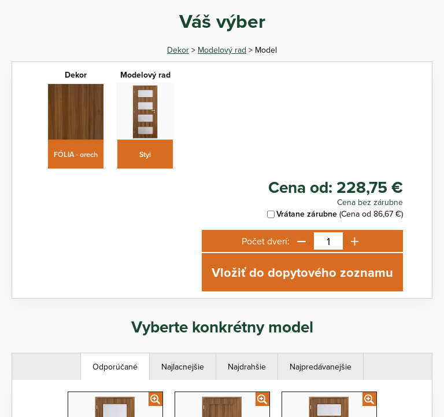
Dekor (178, 50)
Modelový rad (222, 50)
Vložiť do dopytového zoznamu (302, 272)
